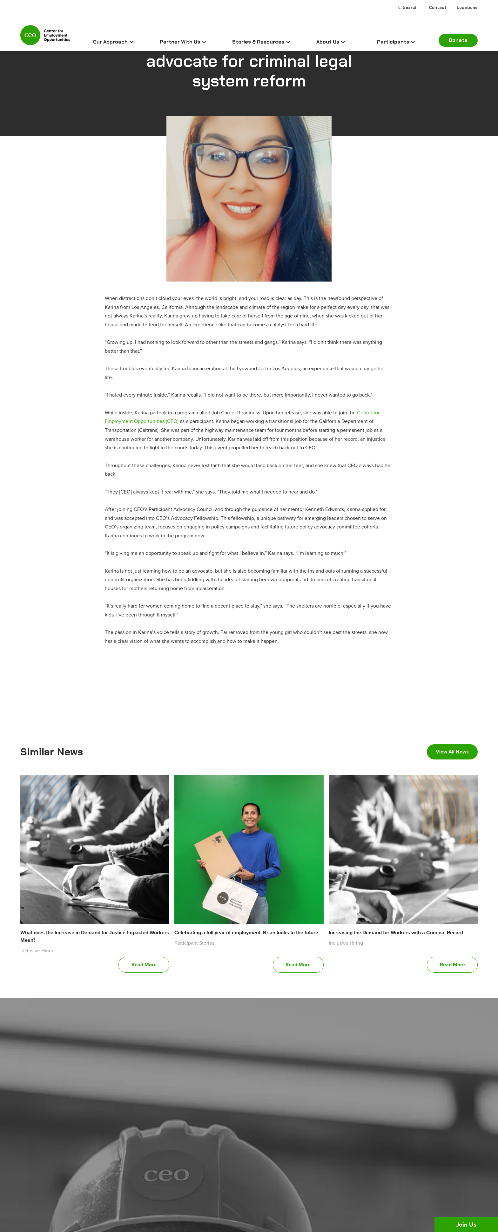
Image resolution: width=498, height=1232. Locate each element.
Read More (144, 964)
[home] (45, 38)
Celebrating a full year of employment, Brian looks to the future (246, 932)
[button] (113, 42)
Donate (458, 40)
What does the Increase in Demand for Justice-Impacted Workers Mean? (94, 936)
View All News (452, 751)
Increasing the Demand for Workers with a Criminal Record (396, 932)
